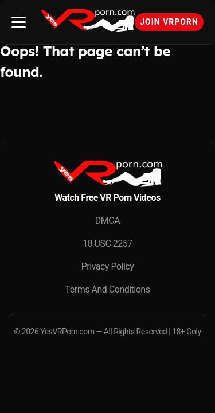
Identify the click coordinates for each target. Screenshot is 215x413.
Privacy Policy (107, 266)
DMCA (107, 220)
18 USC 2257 (107, 243)
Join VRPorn (169, 21)
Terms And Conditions (107, 289)
